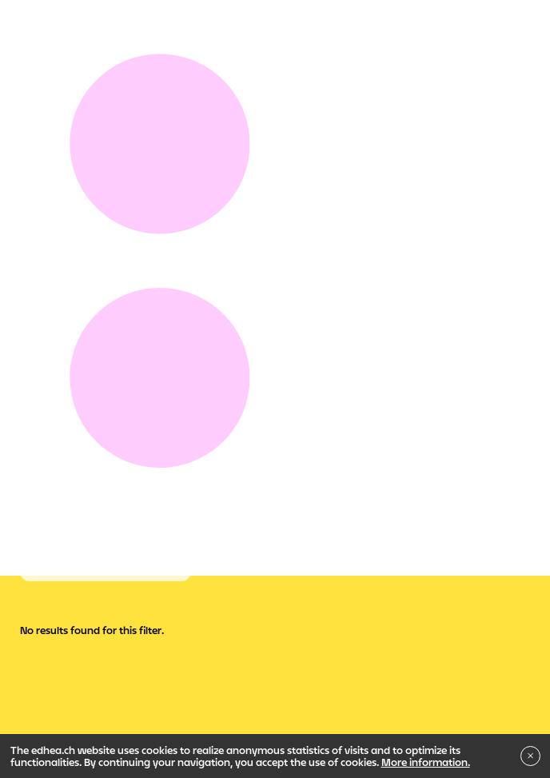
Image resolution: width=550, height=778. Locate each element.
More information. (425, 762)
